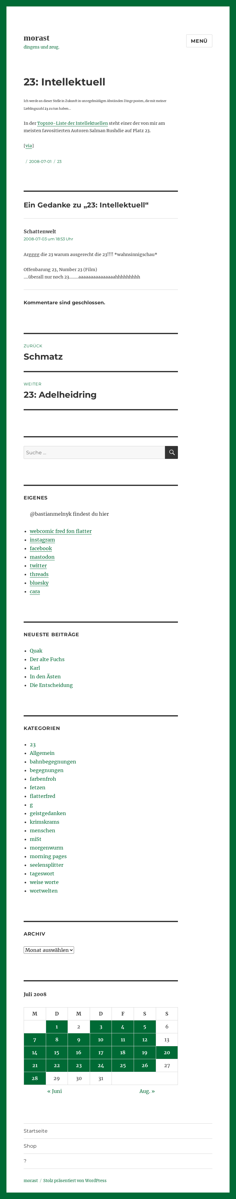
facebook (41, 548)
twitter (38, 565)
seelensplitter (46, 865)
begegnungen (47, 770)
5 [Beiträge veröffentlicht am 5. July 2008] (144, 1026)
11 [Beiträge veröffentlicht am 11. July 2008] (123, 1039)
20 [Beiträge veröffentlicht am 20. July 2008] (167, 1052)
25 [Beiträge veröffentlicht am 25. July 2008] (123, 1065)
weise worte (44, 882)
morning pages (48, 856)
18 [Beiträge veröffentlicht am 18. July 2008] (122, 1052)
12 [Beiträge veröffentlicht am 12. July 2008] (145, 1039)
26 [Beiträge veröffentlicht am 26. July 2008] (145, 1065)
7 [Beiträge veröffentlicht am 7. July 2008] (34, 1039)
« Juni (54, 1091)
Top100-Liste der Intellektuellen (72, 123)
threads (39, 574)
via (29, 145)
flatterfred (42, 796)
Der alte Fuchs (47, 659)
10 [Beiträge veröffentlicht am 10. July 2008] (101, 1039)
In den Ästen (45, 676)
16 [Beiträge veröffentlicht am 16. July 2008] (78, 1052)
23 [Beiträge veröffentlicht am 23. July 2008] (79, 1065)
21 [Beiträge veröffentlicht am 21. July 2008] (34, 1065)
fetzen (37, 787)
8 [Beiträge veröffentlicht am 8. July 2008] (56, 1039)
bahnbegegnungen (53, 762)
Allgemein (42, 753)
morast (36, 37)
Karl (35, 668)
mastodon (42, 557)
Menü (199, 41)
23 (59, 161)
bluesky (39, 583)
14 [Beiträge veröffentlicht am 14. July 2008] (34, 1052)
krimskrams (44, 822)
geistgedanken (48, 813)
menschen (42, 830)
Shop (30, 1146)
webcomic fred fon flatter (61, 531)
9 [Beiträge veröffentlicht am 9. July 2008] (79, 1039)
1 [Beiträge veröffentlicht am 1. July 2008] (57, 1026)
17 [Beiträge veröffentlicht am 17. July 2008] (101, 1052)
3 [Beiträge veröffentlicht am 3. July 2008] (101, 1026)
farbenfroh (43, 779)
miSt (35, 839)
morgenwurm (46, 848)
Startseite (36, 1131)
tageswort (42, 873)
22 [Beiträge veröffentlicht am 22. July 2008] (57, 1065)
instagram (42, 540)
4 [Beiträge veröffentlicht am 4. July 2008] (122, 1026)
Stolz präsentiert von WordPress (75, 1180)
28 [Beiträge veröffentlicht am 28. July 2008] (35, 1078)
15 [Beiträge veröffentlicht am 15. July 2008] (56, 1052)
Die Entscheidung (51, 685)
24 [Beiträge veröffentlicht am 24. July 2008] (101, 1065)
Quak (36, 651)
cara (35, 591)
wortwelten (44, 891)
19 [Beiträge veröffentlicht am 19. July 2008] (145, 1052)
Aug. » (147, 1091)
